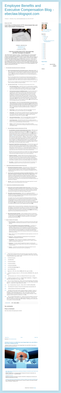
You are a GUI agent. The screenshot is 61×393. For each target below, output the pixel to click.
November (45, 36)
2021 (44, 46)
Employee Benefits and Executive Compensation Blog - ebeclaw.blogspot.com (29, 10)
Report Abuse (44, 61)
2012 (44, 57)
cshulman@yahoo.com (21, 47)
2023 (44, 43)
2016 (44, 51)
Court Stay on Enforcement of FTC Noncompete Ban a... (48, 41)
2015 (44, 53)
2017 (44, 50)
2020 (44, 47)
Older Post (36, 337)
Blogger (34, 387)
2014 (44, 54)
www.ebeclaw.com (20, 48)
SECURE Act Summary (9, 375)
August (45, 38)
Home (22, 337)
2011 (44, 58)
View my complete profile (45, 31)
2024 (44, 35)
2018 (44, 49)
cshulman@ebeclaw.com (21, 46)
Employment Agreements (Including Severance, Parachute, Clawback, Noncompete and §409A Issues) (22, 379)
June (44, 39)
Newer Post (7, 337)
